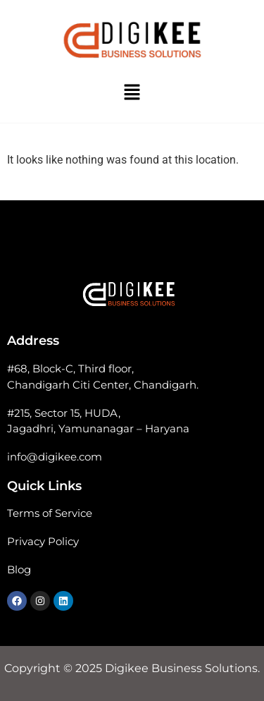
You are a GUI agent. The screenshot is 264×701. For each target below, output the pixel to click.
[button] (132, 93)
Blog (19, 569)
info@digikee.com (54, 456)
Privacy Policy (43, 541)
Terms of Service (49, 513)
